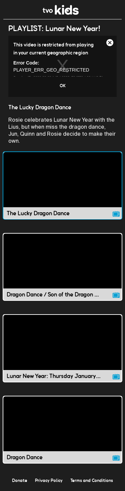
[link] (60, 12)
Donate (19, 480)
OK (63, 86)
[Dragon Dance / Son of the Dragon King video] (62, 267)
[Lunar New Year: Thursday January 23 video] (62, 348)
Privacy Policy (49, 480)
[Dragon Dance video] (62, 430)
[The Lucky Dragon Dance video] (62, 185)
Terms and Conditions (91, 480)
